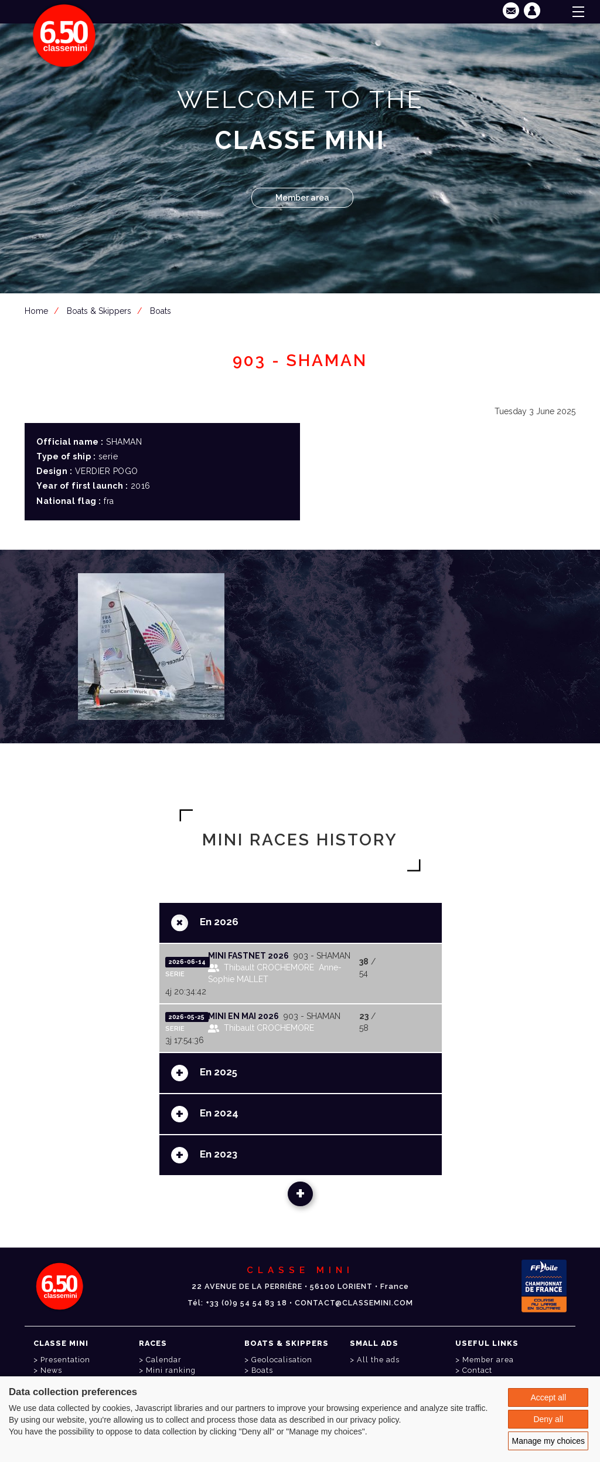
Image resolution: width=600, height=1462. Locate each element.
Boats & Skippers (99, 311)
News (51, 1370)
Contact (477, 1370)
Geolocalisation (281, 1359)
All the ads (378, 1359)
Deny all (548, 1419)
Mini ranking (171, 1370)
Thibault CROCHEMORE (269, 967)
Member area (302, 197)
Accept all (548, 1397)
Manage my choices (548, 1441)
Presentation (65, 1359)
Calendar (164, 1359)
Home (36, 311)
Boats (160, 311)
